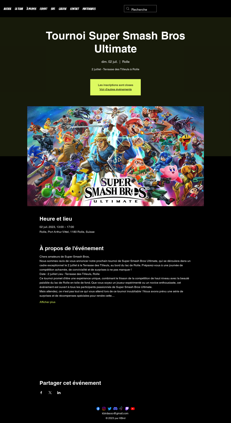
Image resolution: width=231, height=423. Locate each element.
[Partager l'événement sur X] (50, 392)
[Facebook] (98, 408)
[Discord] (115, 408)
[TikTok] (121, 408)
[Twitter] (109, 408)
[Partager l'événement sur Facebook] (41, 392)
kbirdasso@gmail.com (115, 413)
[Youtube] (132, 408)
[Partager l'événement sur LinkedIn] (59, 392)
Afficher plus (47, 302)
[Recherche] (140, 9)
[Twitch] (127, 408)
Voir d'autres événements (115, 89)
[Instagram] (104, 408)
